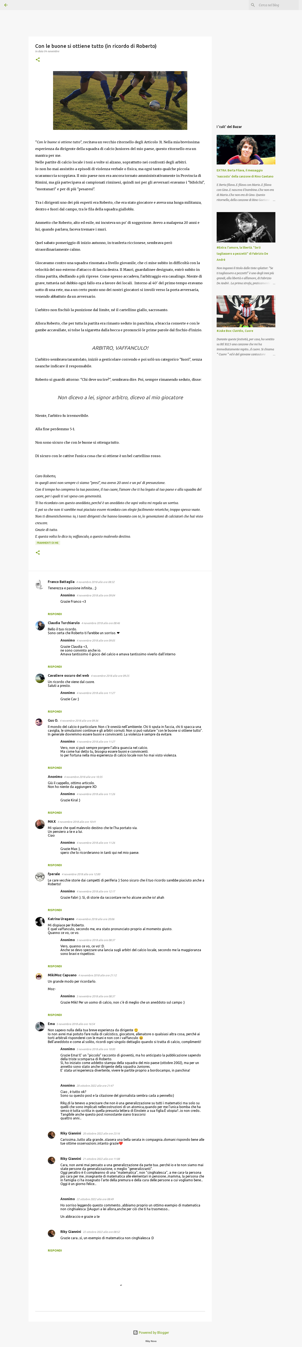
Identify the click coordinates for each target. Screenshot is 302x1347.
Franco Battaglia (61, 582)
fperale (54, 874)
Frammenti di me (48, 542)
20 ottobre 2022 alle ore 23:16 (101, 1133)
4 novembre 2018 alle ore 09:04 (96, 595)
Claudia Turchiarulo (64, 623)
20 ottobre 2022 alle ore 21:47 (95, 1085)
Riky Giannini (70, 1133)
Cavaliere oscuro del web (68, 675)
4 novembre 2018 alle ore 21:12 (97, 975)
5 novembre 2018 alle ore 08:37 (96, 940)
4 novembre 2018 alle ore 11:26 (96, 794)
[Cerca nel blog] (277, 5)
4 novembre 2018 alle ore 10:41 (76, 821)
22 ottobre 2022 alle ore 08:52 (101, 1231)
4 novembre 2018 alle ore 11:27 (96, 692)
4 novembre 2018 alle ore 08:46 (100, 623)
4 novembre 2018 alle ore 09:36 (79, 720)
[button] (37, 60)
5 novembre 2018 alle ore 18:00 (96, 1049)
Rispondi (55, 614)
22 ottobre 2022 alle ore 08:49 (95, 1199)
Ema (51, 1024)
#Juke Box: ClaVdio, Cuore (235, 331)
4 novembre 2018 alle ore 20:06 (95, 919)
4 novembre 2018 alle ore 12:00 (81, 874)
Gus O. (53, 720)
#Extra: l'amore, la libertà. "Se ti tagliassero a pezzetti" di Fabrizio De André (242, 253)
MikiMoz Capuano (62, 975)
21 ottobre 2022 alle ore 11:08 (101, 1158)
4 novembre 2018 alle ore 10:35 (83, 776)
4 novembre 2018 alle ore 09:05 (96, 640)
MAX (52, 821)
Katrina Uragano (61, 919)
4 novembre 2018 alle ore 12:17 (96, 891)
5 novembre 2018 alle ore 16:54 (75, 1023)
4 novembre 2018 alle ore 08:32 (95, 581)
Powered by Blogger (151, 1332)
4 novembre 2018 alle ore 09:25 (110, 675)
